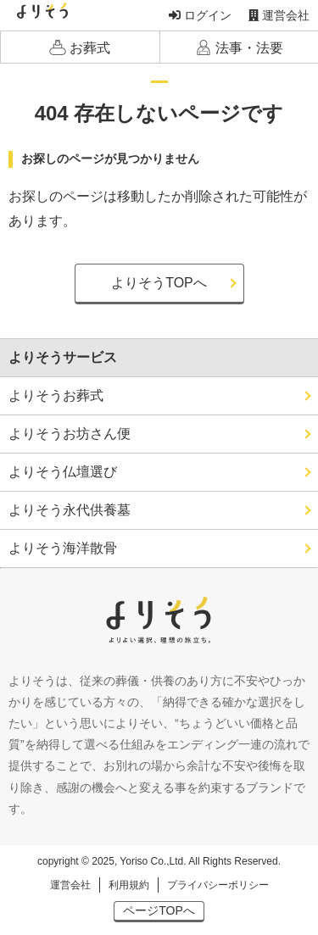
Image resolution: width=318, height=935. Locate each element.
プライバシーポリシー (218, 885)
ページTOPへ (159, 910)
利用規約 (129, 885)
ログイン (200, 15)
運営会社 (279, 15)
